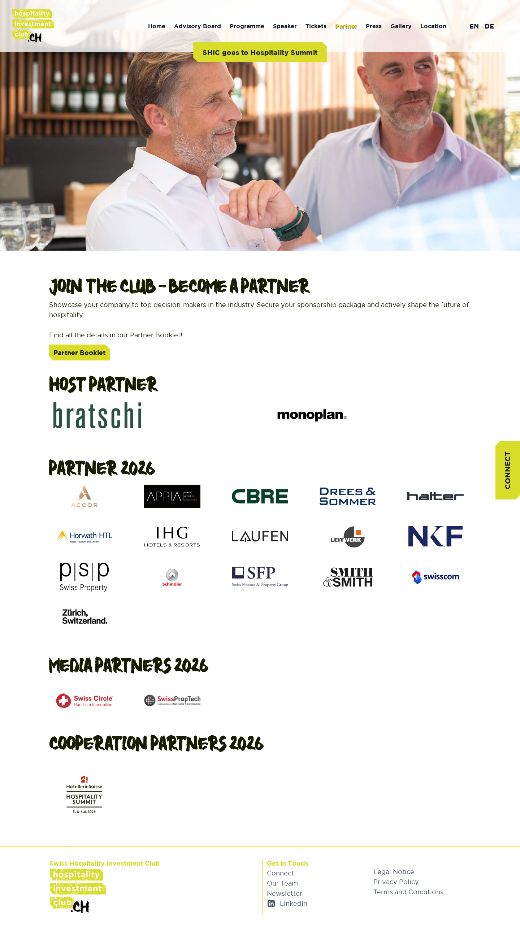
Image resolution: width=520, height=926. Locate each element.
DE (489, 26)
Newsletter (284, 893)
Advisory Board (197, 26)
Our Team (282, 883)
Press (374, 26)
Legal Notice (393, 871)
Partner (346, 26)
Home (156, 26)
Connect (507, 470)
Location (433, 26)
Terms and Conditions (408, 891)
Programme (247, 26)
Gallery (401, 26)
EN (474, 26)
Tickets (316, 26)
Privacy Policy (396, 881)
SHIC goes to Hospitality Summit (260, 52)
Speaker (285, 26)
